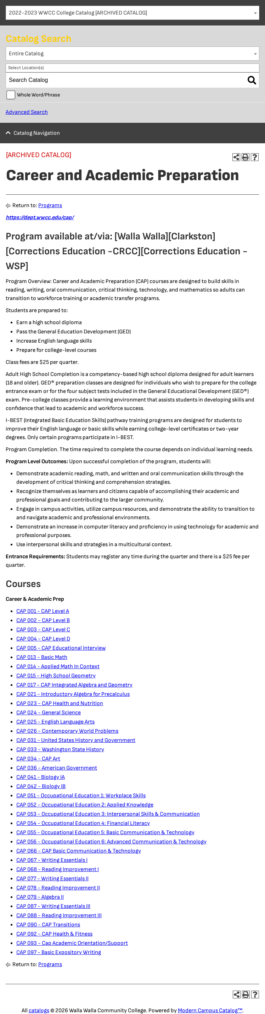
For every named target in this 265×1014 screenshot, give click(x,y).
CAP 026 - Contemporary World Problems (67, 731)
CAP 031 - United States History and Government (75, 740)
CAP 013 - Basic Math (41, 657)
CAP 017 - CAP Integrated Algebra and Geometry (74, 685)
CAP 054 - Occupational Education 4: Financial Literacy (83, 823)
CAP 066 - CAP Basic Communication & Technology (78, 851)
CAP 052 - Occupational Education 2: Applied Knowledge (84, 805)
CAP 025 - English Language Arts (55, 722)
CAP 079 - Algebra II (40, 897)
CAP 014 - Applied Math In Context (58, 666)
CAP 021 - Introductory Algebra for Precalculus (73, 694)
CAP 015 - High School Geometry (56, 675)
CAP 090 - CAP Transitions (48, 924)
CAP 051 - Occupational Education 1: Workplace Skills (81, 795)
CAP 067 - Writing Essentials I (52, 860)
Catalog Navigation (36, 133)
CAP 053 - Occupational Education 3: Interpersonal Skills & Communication (108, 814)
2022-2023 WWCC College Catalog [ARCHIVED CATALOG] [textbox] (78, 13)
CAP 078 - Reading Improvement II (58, 888)
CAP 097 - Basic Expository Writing (58, 952)
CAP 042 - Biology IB (41, 786)
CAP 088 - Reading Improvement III (59, 915)
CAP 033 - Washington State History (60, 749)
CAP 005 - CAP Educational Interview (61, 648)
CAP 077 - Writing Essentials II (52, 878)
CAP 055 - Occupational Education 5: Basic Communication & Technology (105, 832)
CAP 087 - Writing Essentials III (53, 906)
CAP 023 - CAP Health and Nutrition (59, 703)
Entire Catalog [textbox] (26, 53)
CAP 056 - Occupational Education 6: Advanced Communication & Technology (111, 841)
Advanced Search (27, 112)
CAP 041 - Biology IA (40, 777)
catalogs (39, 1010)
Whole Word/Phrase (38, 95)
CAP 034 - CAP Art (38, 758)
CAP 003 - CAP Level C (43, 629)
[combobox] (132, 13)
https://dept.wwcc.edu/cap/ (40, 217)
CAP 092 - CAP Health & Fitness (54, 934)
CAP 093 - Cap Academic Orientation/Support (72, 943)
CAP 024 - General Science (48, 712)
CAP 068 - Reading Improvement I (57, 869)
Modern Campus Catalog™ (210, 1010)
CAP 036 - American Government (56, 768)
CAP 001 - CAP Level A (42, 611)
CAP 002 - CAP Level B (43, 620)
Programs (50, 205)
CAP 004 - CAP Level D (43, 639)
